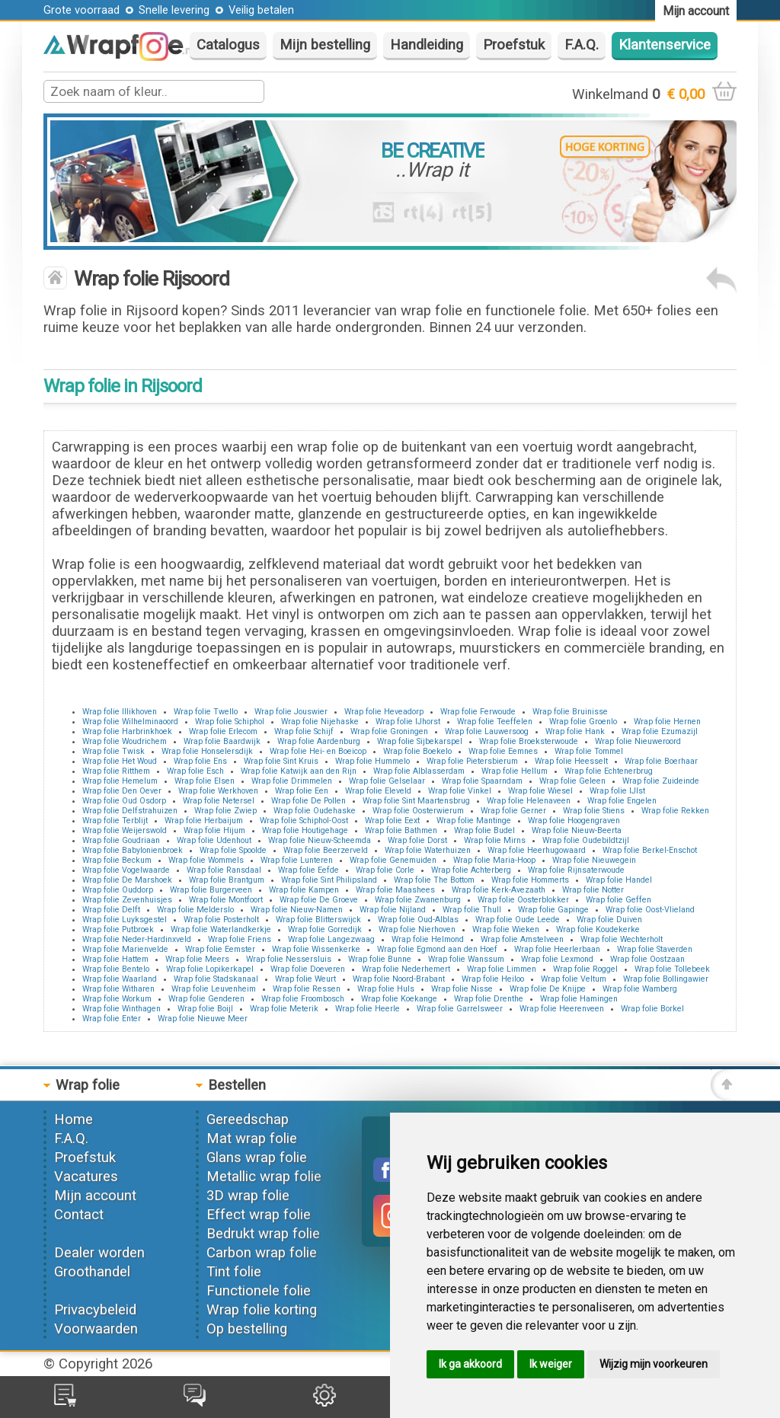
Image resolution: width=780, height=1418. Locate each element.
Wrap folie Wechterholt (621, 939)
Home (73, 1119)
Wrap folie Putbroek (118, 929)
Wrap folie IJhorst (408, 722)
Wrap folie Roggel (585, 969)
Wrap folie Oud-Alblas (418, 920)
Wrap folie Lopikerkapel (210, 969)
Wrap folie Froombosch (302, 999)
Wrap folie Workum (117, 999)
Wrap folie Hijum (214, 830)
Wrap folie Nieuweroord (638, 741)
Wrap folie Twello (206, 712)
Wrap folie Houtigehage (305, 830)
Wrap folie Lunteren (297, 860)
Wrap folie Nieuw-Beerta (577, 830)
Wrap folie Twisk (113, 751)
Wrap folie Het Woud (119, 761)
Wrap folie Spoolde (233, 850)
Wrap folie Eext (392, 821)
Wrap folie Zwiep (225, 811)
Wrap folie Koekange (399, 999)
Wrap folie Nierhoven (417, 929)
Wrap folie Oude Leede (517, 920)
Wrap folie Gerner (513, 811)
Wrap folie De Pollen (308, 801)
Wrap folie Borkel (652, 1009)
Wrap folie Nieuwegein (594, 860)
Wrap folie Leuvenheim (213, 989)
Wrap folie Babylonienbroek (132, 850)
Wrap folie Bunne (379, 959)
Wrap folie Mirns (495, 840)
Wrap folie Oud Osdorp (124, 801)
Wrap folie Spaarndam (482, 781)
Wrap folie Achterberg (471, 870)
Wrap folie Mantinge (473, 821)
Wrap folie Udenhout (214, 840)
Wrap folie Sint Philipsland (329, 880)
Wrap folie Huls (385, 989)
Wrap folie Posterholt (221, 920)
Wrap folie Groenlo (583, 722)
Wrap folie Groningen (389, 731)
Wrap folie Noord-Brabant (399, 979)
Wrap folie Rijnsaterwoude (576, 870)
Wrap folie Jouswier (291, 712)
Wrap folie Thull (472, 910)
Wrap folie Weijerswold (124, 830)
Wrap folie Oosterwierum (418, 811)
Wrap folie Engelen (622, 801)
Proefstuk (514, 45)
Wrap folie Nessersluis (288, 959)
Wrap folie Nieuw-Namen (297, 910)
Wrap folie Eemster (220, 949)
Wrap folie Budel (484, 830)
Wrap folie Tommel (589, 751)
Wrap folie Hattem (115, 959)
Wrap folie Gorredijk (325, 929)
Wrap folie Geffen (618, 900)
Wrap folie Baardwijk (222, 741)
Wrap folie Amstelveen (522, 939)
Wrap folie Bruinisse (570, 712)
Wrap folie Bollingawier (665, 979)
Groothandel (92, 1271)
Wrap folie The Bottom (434, 880)
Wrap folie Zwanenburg (418, 900)
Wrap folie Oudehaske (314, 811)
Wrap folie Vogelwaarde (126, 870)
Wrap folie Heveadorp (384, 712)
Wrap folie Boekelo (417, 751)
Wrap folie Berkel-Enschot (650, 850)
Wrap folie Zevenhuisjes (127, 900)
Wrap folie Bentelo (115, 969)
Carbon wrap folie (261, 1252)
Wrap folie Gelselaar (387, 781)
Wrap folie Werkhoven (218, 791)
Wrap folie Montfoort (226, 900)
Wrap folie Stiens (594, 811)
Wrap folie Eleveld (378, 791)
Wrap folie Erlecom (223, 731)
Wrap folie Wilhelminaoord (130, 722)
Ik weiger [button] (550, 1364)
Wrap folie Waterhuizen (428, 850)
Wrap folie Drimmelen (291, 781)
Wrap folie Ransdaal (224, 870)
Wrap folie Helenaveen (529, 801)
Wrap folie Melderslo (195, 910)
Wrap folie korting (261, 1309)
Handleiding (426, 45)
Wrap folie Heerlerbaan (557, 949)
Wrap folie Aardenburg (318, 741)
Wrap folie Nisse (462, 989)
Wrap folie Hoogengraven (574, 821)
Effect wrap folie (258, 1214)
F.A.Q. (581, 45)
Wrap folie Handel (619, 880)
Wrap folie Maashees (395, 890)
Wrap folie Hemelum (120, 781)
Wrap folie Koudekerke (598, 929)
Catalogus (228, 45)
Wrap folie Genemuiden (393, 860)
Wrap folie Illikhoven (119, 712)
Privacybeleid (95, 1309)
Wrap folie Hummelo (372, 761)
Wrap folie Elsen (204, 781)
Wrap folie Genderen (206, 999)
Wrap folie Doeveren (307, 969)
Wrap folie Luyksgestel (124, 920)
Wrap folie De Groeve (319, 900)
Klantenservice (665, 45)
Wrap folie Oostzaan (647, 959)
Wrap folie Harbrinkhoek (127, 731)
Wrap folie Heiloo (493, 979)
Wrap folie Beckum (117, 860)
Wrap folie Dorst (417, 840)
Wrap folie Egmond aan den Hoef (437, 949)
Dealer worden (99, 1252)
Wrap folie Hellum (514, 771)
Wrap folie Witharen (118, 989)
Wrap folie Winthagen (121, 1009)
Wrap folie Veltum (573, 979)
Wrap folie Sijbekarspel (419, 741)
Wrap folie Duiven (609, 920)
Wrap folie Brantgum (226, 880)
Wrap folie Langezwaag (331, 939)
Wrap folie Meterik (284, 1009)
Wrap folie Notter (593, 890)
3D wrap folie (247, 1195)
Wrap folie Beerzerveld (325, 850)
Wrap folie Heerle (367, 1009)
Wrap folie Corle (385, 870)
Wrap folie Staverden (654, 949)
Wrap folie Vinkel (459, 791)
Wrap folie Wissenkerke (316, 949)
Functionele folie (258, 1290)
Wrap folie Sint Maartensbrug (416, 801)
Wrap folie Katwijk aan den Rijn (298, 771)
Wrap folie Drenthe (488, 999)
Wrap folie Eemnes (503, 751)
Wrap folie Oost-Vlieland (650, 910)
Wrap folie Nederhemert (406, 969)
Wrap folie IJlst (617, 791)
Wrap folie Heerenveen (561, 1009)
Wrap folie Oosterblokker (523, 900)
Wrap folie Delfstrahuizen (129, 811)
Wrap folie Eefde (308, 870)
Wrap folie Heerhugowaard (537, 850)
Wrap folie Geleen (572, 781)
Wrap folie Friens (239, 939)
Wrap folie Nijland (393, 910)
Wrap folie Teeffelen (494, 722)
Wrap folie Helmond (428, 939)
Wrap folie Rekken (675, 811)
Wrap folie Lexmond (557, 959)
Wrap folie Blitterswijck (318, 920)
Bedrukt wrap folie (263, 1233)
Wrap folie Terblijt (115, 821)
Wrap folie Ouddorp (117, 890)
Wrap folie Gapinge (553, 910)
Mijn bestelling (325, 45)
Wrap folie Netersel (218, 801)
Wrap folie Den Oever (121, 791)
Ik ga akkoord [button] (470, 1364)
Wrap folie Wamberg (640, 989)
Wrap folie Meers (197, 959)
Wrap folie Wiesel (540, 791)
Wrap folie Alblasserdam (419, 771)
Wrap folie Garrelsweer (460, 1009)
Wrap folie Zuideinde (660, 781)
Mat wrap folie (251, 1138)
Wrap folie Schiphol (229, 722)
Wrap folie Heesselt (571, 761)
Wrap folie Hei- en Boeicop (318, 751)
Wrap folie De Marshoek (127, 880)
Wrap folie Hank (575, 731)
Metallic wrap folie (263, 1176)
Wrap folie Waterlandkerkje (221, 929)
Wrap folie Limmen (501, 969)
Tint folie (233, 1271)
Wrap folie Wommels (206, 860)
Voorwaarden (96, 1329)
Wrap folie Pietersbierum (472, 761)
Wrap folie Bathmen (401, 830)
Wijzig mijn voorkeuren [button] (653, 1364)
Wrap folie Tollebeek (672, 969)
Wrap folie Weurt (305, 979)
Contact (79, 1214)
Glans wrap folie (256, 1157)
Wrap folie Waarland (119, 979)
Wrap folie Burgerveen (211, 890)
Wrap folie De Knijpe (548, 989)
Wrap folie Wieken (505, 929)
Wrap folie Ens (200, 761)
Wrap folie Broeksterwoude (528, 741)
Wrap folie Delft (111, 910)
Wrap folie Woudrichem (124, 741)
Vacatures (86, 1176)
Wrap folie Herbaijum (204, 821)
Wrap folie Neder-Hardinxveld (136, 939)
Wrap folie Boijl (205, 1009)
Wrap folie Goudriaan (121, 840)
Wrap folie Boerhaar (661, 761)
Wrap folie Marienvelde (125, 949)
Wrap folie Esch (195, 771)
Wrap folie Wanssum (466, 959)
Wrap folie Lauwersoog (487, 731)
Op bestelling (246, 1329)
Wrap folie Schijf (304, 731)
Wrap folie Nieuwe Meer (203, 1019)
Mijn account (95, 1195)
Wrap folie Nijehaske (320, 722)
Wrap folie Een (301, 791)
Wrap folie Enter (111, 1019)
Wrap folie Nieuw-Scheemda (319, 840)
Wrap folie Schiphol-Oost (304, 821)
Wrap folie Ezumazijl (660, 731)
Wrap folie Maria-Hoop (494, 860)
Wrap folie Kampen (304, 890)
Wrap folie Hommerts (530, 880)
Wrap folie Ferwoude (478, 712)
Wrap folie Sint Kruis (281, 761)
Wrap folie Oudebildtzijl (585, 840)
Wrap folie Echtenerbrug (608, 771)
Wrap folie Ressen (306, 989)
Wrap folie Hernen (667, 722)
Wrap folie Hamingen (579, 999)
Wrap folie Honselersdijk (207, 751)
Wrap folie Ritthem (116, 771)
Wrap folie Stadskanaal (216, 979)
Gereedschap (247, 1119)
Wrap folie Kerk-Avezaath (498, 890)
